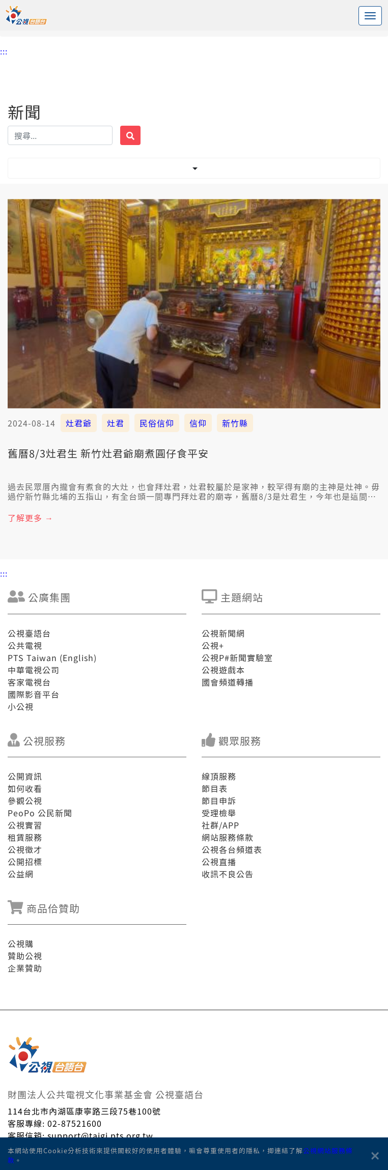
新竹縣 (235, 423)
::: (4, 51)
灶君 (115, 423)
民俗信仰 (157, 423)
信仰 (198, 423)
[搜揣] (60, 135)
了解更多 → (30, 517)
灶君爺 (79, 423)
